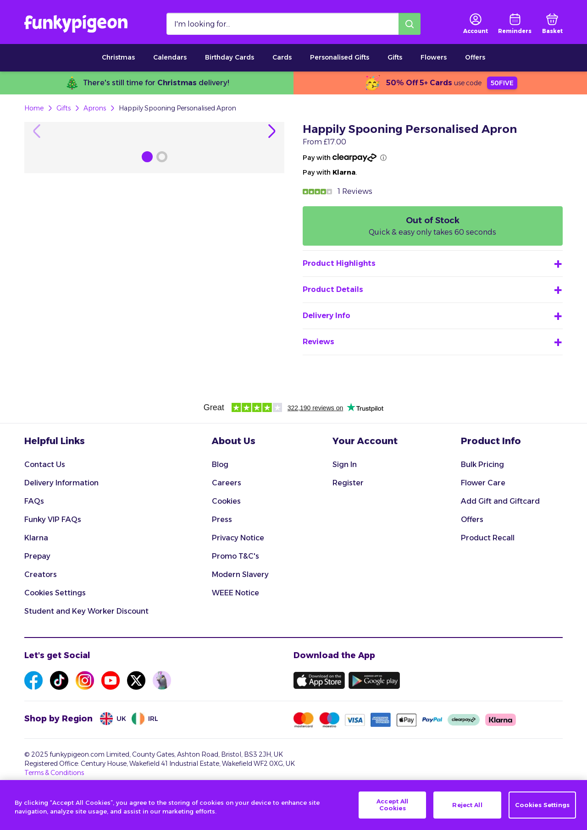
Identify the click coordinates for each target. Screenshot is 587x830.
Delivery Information (61, 513)
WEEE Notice (235, 623)
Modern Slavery (240, 605)
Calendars (170, 57)
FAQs (34, 532)
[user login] (475, 24)
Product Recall (488, 568)
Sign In (344, 495)
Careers (226, 513)
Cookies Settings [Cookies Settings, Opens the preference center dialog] (542, 804)
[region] (293, 805)
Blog (220, 495)
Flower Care (483, 513)
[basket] (552, 24)
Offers (475, 57)
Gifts (395, 57)
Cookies (226, 532)
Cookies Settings (55, 623)
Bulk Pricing (482, 495)
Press (222, 550)
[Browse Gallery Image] (147, 384)
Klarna (36, 568)
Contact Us (44, 495)
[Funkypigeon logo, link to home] (75, 24)
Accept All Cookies (392, 804)
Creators (40, 605)
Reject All (467, 804)
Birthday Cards (229, 57)
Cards (282, 57)
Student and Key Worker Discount (86, 642)
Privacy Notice (238, 568)
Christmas (118, 57)
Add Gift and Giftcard (500, 532)
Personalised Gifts (339, 57)
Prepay (37, 587)
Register (348, 513)
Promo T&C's (235, 587)
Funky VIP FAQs (52, 550)
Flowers (434, 57)
